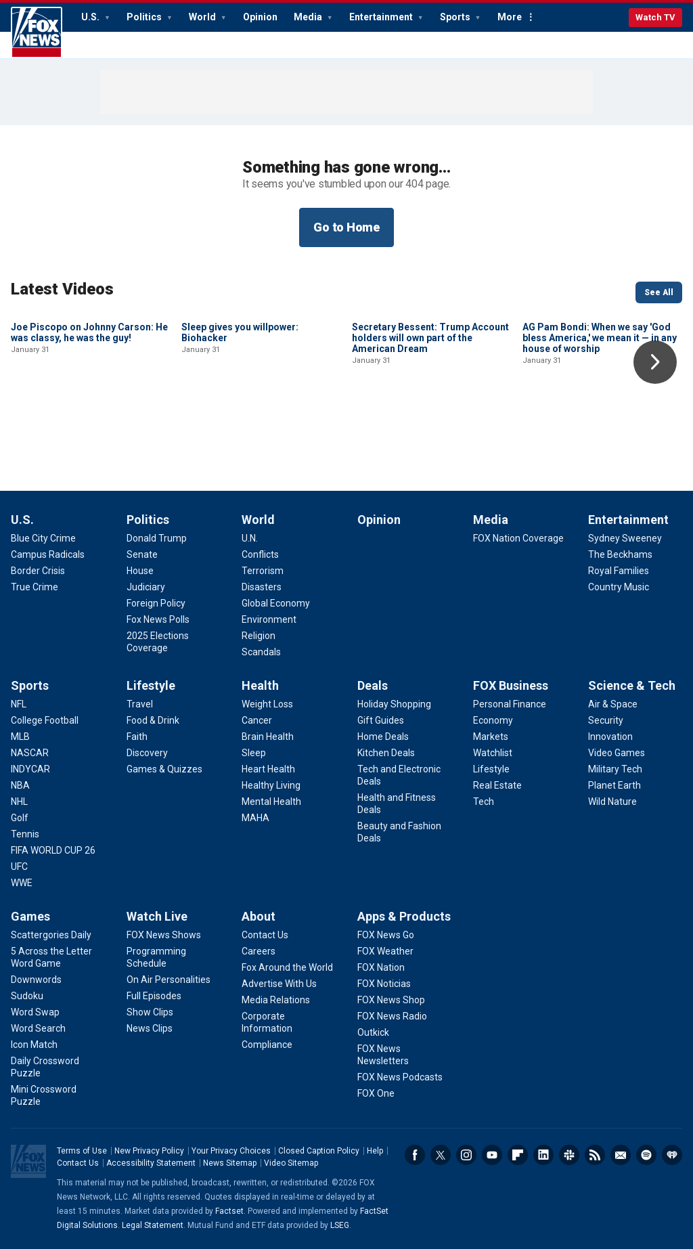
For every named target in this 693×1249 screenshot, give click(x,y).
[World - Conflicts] (260, 554)
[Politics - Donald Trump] (157, 538)
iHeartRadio (672, 1155)
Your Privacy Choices (231, 1151)
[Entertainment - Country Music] (618, 587)
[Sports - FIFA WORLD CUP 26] (53, 850)
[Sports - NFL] (18, 704)
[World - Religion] (258, 635)
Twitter (440, 1155)
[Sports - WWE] (21, 882)
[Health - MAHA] (255, 817)
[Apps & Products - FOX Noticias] (384, 983)
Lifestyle (151, 685)
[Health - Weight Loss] (267, 704)
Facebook (415, 1155)
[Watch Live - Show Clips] (150, 1012)
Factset (229, 1211)
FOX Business (510, 685)
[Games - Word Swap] (35, 1012)
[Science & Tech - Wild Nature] (612, 801)
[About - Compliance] (267, 1044)
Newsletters (620, 1155)
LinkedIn (543, 1155)
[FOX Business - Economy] (493, 720)
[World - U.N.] (250, 538)
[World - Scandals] (261, 652)
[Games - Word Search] (38, 1028)
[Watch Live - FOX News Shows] (164, 934)
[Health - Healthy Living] (271, 785)
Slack (569, 1155)
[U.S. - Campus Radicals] (48, 554)
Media (309, 17)
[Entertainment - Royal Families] (618, 570)
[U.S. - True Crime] (34, 587)
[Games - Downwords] (36, 979)
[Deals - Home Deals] (383, 736)
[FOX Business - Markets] (490, 736)
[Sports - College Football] (45, 720)
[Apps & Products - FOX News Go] (385, 934)
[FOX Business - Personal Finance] (509, 704)
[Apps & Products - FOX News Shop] (391, 999)
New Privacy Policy (149, 1151)
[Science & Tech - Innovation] (610, 736)
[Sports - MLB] (20, 736)
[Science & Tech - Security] (605, 720)
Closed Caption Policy (318, 1151)
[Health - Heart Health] (268, 769)
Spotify (646, 1155)
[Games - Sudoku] (27, 995)
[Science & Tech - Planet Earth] (614, 785)
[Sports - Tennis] (25, 834)
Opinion (260, 17)
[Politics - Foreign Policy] (156, 603)
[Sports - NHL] (19, 801)
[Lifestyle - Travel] (140, 704)
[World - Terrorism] (263, 570)
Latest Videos (62, 289)
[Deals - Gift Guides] (380, 720)
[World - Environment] (269, 619)
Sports (456, 17)
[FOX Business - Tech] (483, 801)
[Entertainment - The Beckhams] (620, 554)
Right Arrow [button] (655, 362)
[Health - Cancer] (257, 720)
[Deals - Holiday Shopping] (394, 704)
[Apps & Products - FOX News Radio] (392, 1016)
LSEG (339, 1225)
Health (260, 685)
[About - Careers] (258, 951)
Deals (372, 685)
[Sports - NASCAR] (30, 752)
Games (30, 916)
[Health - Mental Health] (271, 801)
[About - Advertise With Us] (279, 983)
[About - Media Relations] (276, 999)
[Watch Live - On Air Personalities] (168, 979)
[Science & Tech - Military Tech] (615, 769)
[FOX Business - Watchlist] (492, 752)
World (203, 17)
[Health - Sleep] (254, 752)
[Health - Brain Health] (268, 736)
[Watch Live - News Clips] (150, 1028)
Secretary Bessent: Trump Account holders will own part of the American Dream (430, 429)
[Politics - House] (140, 570)
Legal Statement (152, 1225)
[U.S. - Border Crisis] (38, 570)
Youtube (492, 1155)
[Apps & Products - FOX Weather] (385, 951)
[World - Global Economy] (276, 603)
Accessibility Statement (151, 1163)
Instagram (466, 1155)
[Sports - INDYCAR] (30, 769)
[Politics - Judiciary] (146, 587)
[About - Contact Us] (265, 934)
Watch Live (157, 916)
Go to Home (346, 227)
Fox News (36, 32)
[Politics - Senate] (142, 554)
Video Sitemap (291, 1163)
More (509, 17)
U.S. (91, 17)
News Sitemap (229, 1163)
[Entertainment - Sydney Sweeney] (625, 538)
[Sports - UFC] (19, 866)
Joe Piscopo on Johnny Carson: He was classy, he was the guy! (89, 424)
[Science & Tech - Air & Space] (613, 704)
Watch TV (655, 17)
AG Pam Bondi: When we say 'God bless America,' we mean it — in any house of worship (599, 429)
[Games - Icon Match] (34, 1044)
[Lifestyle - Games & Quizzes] (164, 769)
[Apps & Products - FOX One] (376, 1093)
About (258, 916)
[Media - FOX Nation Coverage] (518, 538)
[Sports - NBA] (20, 785)
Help (375, 1151)
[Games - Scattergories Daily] (51, 934)
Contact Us (78, 1163)
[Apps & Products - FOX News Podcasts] (400, 1077)
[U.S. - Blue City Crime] (43, 538)
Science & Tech (631, 685)
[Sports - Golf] (19, 817)
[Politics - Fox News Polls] (158, 619)
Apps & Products (404, 916)
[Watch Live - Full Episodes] (154, 995)
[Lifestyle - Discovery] (147, 752)
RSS (595, 1155)
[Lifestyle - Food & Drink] (153, 720)
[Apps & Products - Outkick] (373, 1032)
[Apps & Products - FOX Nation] (381, 967)
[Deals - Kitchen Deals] (386, 752)
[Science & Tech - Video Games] (616, 752)
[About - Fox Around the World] (287, 967)
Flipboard (518, 1155)
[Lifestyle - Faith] (137, 736)
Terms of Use (82, 1151)
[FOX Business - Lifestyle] (491, 769)
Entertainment (382, 17)
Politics (145, 17)
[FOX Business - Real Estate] (497, 785)
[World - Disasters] (262, 587)
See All (658, 292)
